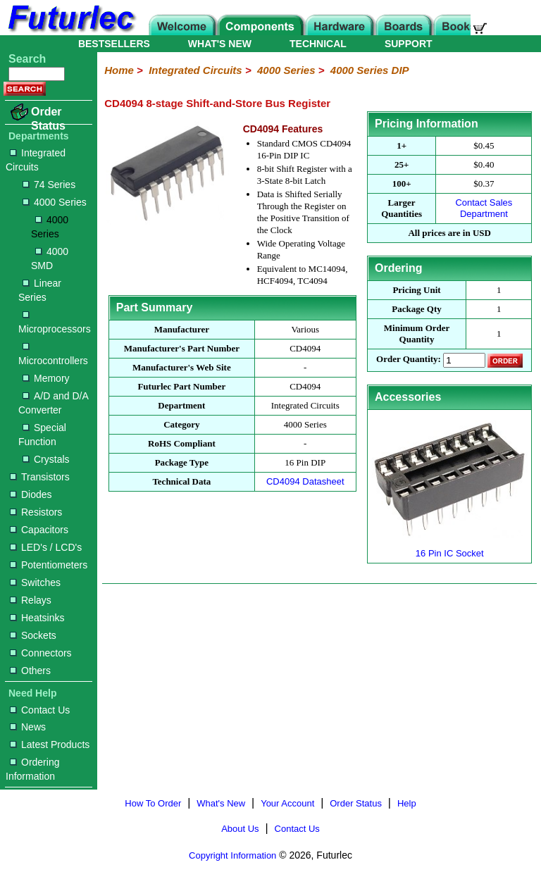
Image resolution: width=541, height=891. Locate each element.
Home (119, 70)
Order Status (48, 119)
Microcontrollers (53, 354)
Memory (46, 378)
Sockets (33, 635)
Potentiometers (48, 565)
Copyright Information (232, 855)
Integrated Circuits (36, 160)
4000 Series (55, 202)
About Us (240, 828)
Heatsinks (37, 617)
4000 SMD (49, 258)
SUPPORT (409, 43)
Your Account (287, 803)
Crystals (46, 459)
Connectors (41, 653)
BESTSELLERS (114, 43)
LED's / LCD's (46, 547)
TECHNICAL (318, 43)
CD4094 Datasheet (305, 481)
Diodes (31, 494)
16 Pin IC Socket (449, 548)
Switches (35, 582)
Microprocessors (54, 323)
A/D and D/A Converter (53, 403)
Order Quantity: (408, 359)
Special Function (42, 434)
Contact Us (40, 710)
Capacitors (39, 529)
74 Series (49, 184)
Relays (30, 600)
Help (406, 803)
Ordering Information (32, 769)
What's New (221, 803)
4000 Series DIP (369, 70)
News (28, 727)
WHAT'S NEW (219, 43)
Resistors (36, 512)
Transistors (40, 476)
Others (30, 670)
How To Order (153, 803)
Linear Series (39, 290)
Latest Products (49, 744)
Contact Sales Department (483, 208)
